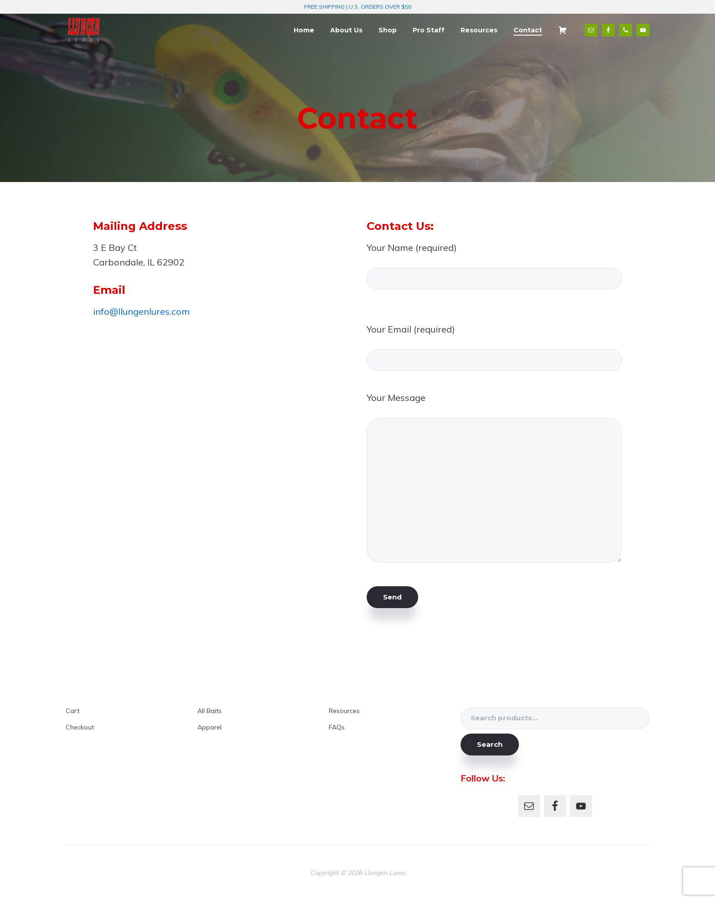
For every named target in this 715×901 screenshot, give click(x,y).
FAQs (337, 727)
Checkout (80, 727)
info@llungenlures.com (141, 311)
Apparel (209, 727)
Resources (344, 711)
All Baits (209, 711)
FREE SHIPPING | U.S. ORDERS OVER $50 (357, 6)
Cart (72, 711)
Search (490, 744)
